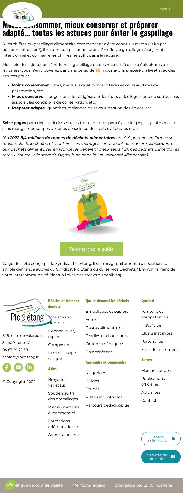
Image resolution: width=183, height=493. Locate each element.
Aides (52, 369)
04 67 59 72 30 (15, 349)
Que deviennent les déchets (107, 300)
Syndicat (147, 300)
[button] (10, 485)
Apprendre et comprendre (106, 362)
